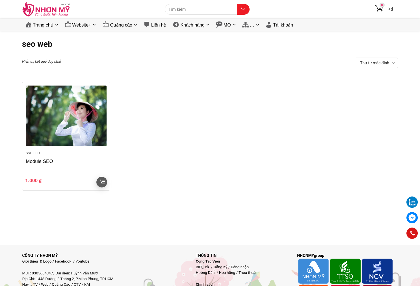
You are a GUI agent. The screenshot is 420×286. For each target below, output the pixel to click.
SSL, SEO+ (34, 153)
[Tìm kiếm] (243, 9)
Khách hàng (192, 25)
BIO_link (203, 267)
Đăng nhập (240, 267)
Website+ (81, 25)
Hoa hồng (227, 272)
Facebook (63, 261)
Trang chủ (43, 25)
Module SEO (39, 161)
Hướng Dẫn (206, 272)
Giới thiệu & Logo (37, 261)
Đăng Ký (221, 267)
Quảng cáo (121, 25)
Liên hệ (158, 25)
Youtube (83, 261)
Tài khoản (283, 25)
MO (227, 25)
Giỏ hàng (102, 182)
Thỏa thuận (247, 272)
